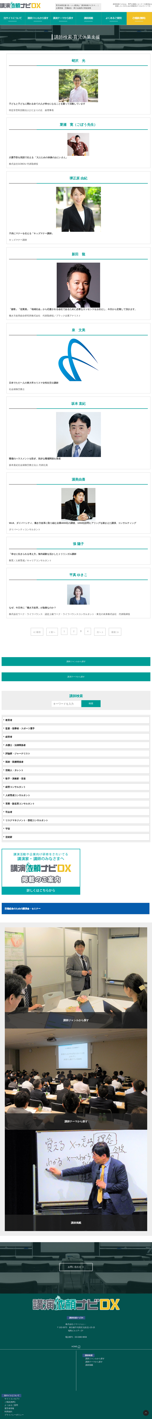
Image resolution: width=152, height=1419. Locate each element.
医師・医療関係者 (14, 762)
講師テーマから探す (94, 1362)
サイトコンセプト (12, 1399)
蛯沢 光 (78, 61)
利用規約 (8, 1411)
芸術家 (8, 837)
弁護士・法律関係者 (15, 745)
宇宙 (7, 828)
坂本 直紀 (78, 404)
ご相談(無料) (9, 1402)
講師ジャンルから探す (76, 661)
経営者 (8, 737)
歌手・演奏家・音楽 (15, 778)
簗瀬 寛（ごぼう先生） (78, 125)
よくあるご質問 (11, 1405)
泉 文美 (78, 330)
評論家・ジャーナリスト (17, 753)
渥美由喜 (78, 479)
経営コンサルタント (15, 787)
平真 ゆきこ (78, 575)
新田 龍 (78, 254)
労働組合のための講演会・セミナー (23, 908)
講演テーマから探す (76, 677)
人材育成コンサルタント (17, 795)
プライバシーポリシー (14, 1415)
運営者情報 (9, 1408)
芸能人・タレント (14, 770)
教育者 (8, 720)
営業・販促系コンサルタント (20, 803)
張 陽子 (78, 544)
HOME (76, 1346)
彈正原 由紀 (78, 178)
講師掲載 (89, 1365)
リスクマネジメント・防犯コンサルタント (26, 820)
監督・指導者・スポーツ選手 (20, 728)
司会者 (8, 812)
